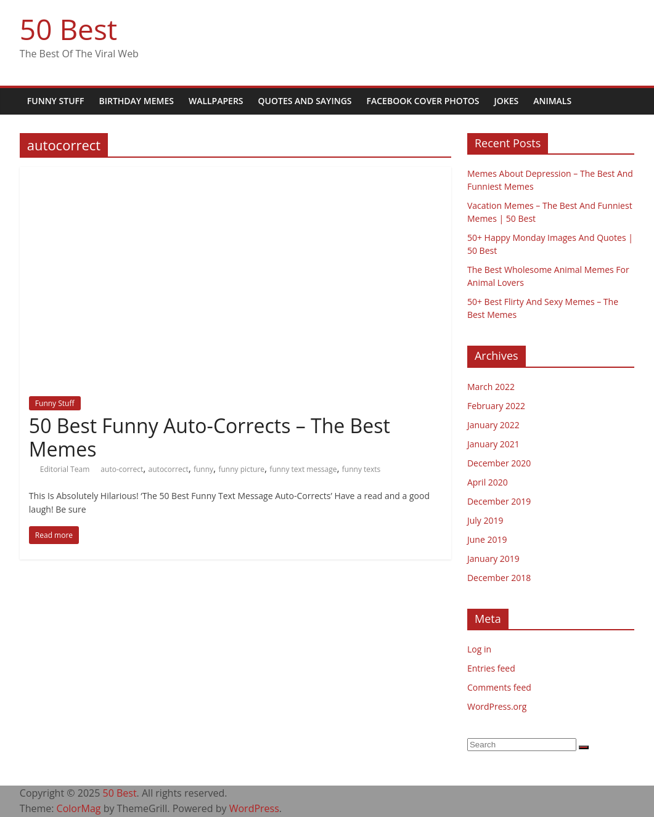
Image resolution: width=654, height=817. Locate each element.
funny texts (361, 469)
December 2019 (499, 501)
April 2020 (487, 482)
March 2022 (491, 386)
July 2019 (485, 520)
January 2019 (493, 558)
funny (203, 469)
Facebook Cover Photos (423, 101)
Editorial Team (66, 469)
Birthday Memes (136, 101)
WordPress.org (496, 706)
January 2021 (493, 444)
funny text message (303, 469)
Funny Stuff (55, 101)
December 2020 (499, 463)
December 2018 (499, 577)
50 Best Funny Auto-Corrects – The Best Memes (209, 437)
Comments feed (499, 687)
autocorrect (169, 469)
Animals (552, 101)
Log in (479, 649)
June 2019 (487, 539)
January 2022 (493, 425)
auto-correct (121, 469)
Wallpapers (216, 101)
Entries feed (491, 668)
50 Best (68, 29)
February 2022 (496, 406)
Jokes (506, 101)
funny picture (241, 469)
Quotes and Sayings (305, 101)
